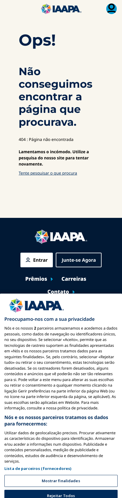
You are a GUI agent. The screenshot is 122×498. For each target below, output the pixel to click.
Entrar (40, 260)
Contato (58, 292)
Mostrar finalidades (61, 489)
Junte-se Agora (79, 260)
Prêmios (36, 279)
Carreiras (74, 279)
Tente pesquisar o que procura (48, 173)
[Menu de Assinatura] (111, 9)
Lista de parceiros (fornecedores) (38, 476)
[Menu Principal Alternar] (10, 9)
